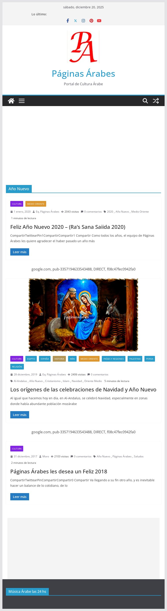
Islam (66, 381)
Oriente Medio (93, 381)
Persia (149, 358)
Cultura (16, 203)
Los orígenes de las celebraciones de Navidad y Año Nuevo (83, 389)
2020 (110, 211)
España (45, 358)
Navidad (77, 381)
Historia (59, 358)
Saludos (139, 456)
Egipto (31, 358)
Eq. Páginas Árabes (47, 211)
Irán (72, 358)
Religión (17, 366)
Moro (45, 456)
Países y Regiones (114, 358)
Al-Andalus (20, 381)
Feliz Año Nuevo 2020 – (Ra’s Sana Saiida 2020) (67, 226)
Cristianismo (52, 381)
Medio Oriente (35, 203)
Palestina (135, 358)
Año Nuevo (122, 211)
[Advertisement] (83, 139)
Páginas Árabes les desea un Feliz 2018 (58, 471)
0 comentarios (91, 211)
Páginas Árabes (83, 73)
